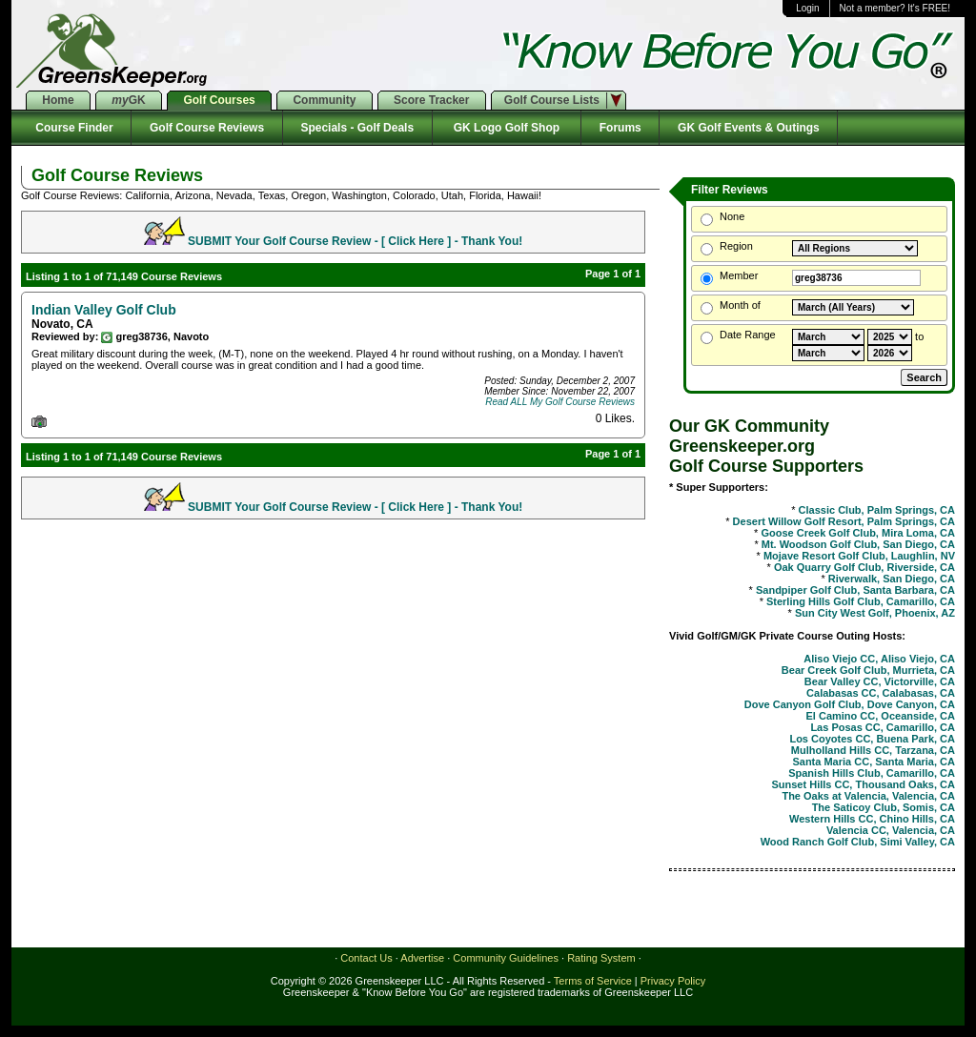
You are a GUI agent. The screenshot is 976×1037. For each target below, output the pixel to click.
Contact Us (366, 958)
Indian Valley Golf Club (103, 309)
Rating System (601, 958)
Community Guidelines (506, 958)
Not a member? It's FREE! (895, 8)
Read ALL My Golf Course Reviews (560, 401)
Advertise (422, 958)
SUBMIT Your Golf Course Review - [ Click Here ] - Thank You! (355, 241)
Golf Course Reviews (206, 127)
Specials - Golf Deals (357, 127)
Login (807, 8)
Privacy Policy (672, 980)
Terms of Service (593, 980)
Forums (620, 127)
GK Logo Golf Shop (506, 127)
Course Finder (71, 127)
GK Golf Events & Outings (748, 127)
